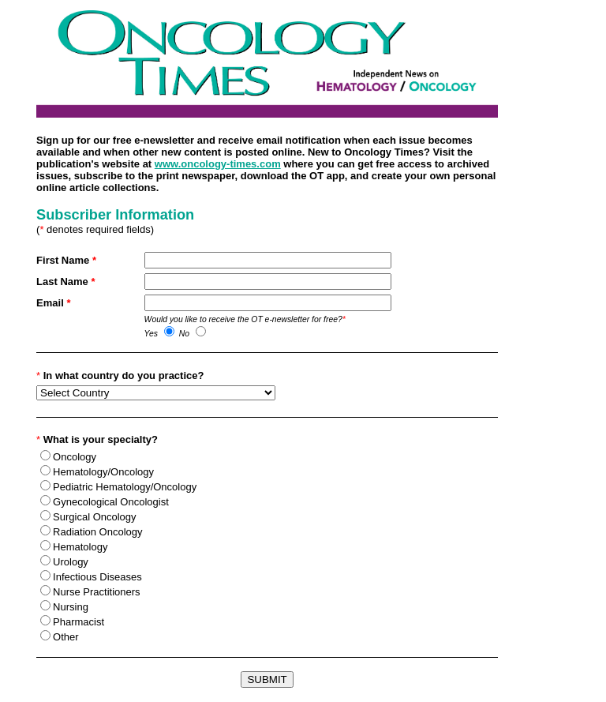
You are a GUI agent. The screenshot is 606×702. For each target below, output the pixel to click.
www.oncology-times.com (218, 164)
